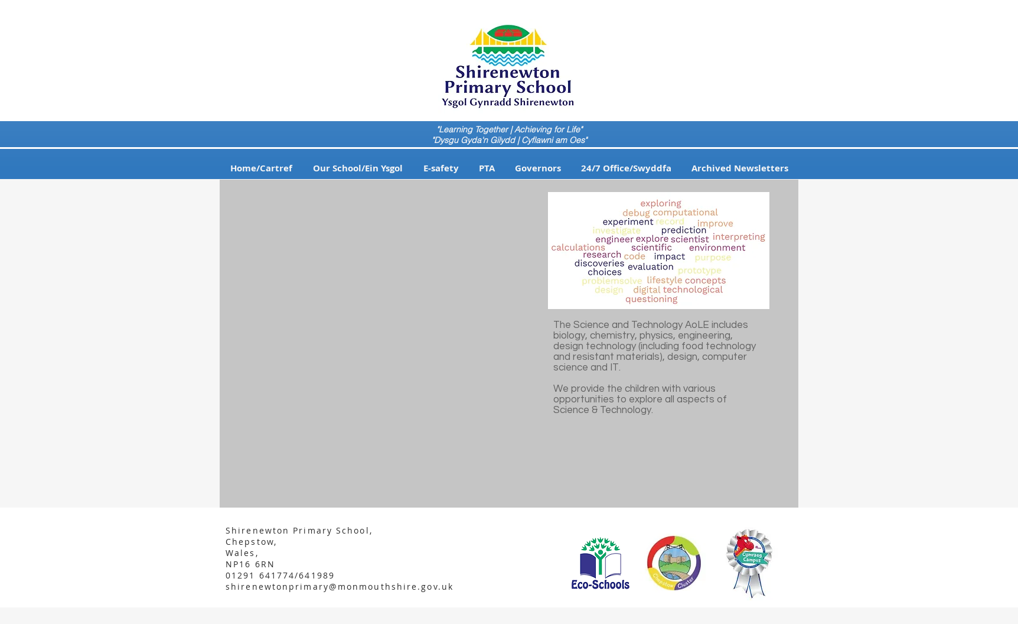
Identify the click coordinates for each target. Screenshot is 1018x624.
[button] (357, 168)
